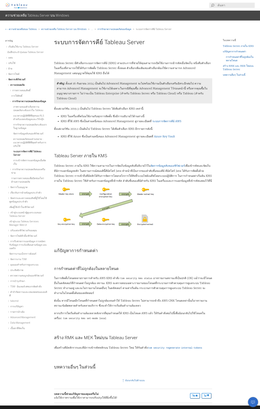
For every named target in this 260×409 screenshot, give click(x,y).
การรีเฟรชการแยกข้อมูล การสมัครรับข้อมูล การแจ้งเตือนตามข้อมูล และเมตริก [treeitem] (28, 245)
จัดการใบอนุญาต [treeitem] (18, 187)
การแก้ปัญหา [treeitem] (16, 306)
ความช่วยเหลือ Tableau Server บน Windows (64, 29)
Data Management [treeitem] (19, 322)
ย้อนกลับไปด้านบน (133, 380)
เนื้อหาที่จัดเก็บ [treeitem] (17, 328)
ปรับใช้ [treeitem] (11, 63)
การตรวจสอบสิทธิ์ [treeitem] (21, 90)
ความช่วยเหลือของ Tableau (21, 29)
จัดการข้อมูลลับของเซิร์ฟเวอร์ (168, 165)
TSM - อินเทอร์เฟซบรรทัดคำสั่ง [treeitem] (25, 286)
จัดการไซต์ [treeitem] (13, 74)
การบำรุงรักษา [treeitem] (17, 281)
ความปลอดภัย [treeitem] (17, 85)
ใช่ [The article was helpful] (195, 395)
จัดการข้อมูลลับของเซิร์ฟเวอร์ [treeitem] (28, 133)
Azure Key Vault (164, 136)
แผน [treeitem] (10, 57)
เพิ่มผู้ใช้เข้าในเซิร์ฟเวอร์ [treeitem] (21, 207)
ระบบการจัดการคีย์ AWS (166, 121)
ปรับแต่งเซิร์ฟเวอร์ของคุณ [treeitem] (23, 230)
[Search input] (236, 5)
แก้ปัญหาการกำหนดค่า (234, 51)
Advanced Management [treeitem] (22, 317)
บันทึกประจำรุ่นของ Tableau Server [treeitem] (25, 52)
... (92, 29)
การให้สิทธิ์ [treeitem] (16, 96)
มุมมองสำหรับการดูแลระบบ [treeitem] (23, 264)
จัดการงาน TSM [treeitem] (18, 259)
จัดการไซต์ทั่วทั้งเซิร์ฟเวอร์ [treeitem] (23, 236)
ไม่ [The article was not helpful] (206, 395)
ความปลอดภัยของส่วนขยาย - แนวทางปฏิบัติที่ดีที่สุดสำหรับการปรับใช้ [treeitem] (29, 142)
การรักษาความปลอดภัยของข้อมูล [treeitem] (28, 101)
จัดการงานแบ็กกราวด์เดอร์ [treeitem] (22, 253)
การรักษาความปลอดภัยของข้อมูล (115, 29)
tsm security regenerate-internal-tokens (175, 348)
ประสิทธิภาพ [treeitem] (16, 270)
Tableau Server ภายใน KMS (238, 46)
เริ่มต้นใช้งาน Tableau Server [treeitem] (23, 46)
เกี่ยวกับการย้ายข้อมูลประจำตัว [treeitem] (25, 192)
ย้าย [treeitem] (9, 68)
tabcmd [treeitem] (13, 301)
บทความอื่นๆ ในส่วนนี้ (234, 74)
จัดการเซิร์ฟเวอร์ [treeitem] (16, 79)
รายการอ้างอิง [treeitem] (17, 312)
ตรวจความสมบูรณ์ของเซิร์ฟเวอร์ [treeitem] (26, 275)
